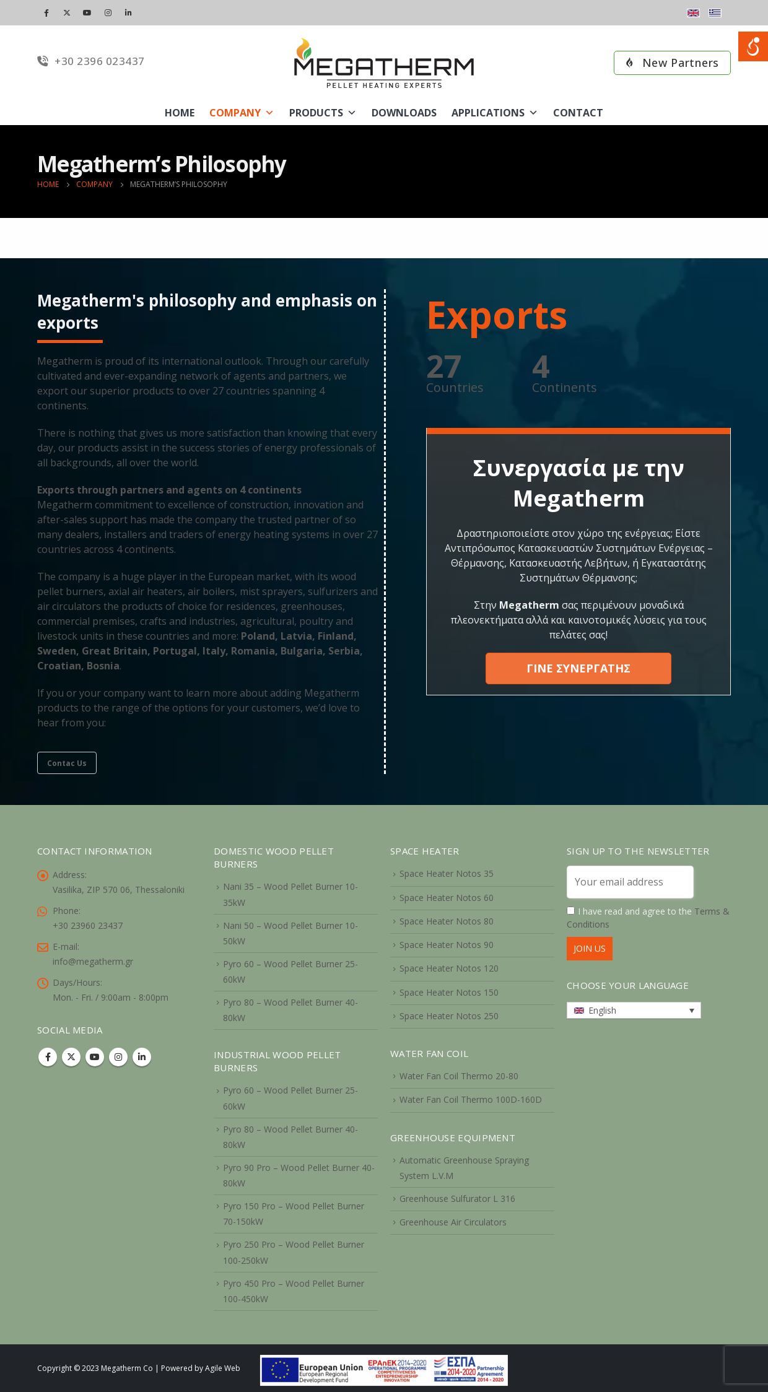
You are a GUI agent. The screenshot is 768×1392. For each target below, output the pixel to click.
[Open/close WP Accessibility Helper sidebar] (753, 46)
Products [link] (323, 112)
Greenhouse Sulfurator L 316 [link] (457, 1198)
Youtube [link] (94, 1057)
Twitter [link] (71, 1057)
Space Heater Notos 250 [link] (449, 1016)
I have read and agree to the (648, 917)
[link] (384, 1369)
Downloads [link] (404, 113)
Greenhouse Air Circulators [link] (453, 1222)
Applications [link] (495, 112)
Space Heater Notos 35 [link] (446, 873)
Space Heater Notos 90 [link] (446, 944)
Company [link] (241, 112)
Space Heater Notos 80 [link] (446, 921)
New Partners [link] (672, 62)
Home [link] (179, 113)
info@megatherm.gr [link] (93, 961)
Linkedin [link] (142, 1057)
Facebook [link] (47, 1057)
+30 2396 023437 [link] (91, 61)
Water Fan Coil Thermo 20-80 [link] (458, 1076)
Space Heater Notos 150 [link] (449, 992)
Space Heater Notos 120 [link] (449, 968)
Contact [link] (578, 113)
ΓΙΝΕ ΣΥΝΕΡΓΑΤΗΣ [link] (578, 668)
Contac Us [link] (67, 763)
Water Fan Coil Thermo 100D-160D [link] (470, 1099)
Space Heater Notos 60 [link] (446, 897)
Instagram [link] (118, 1057)
